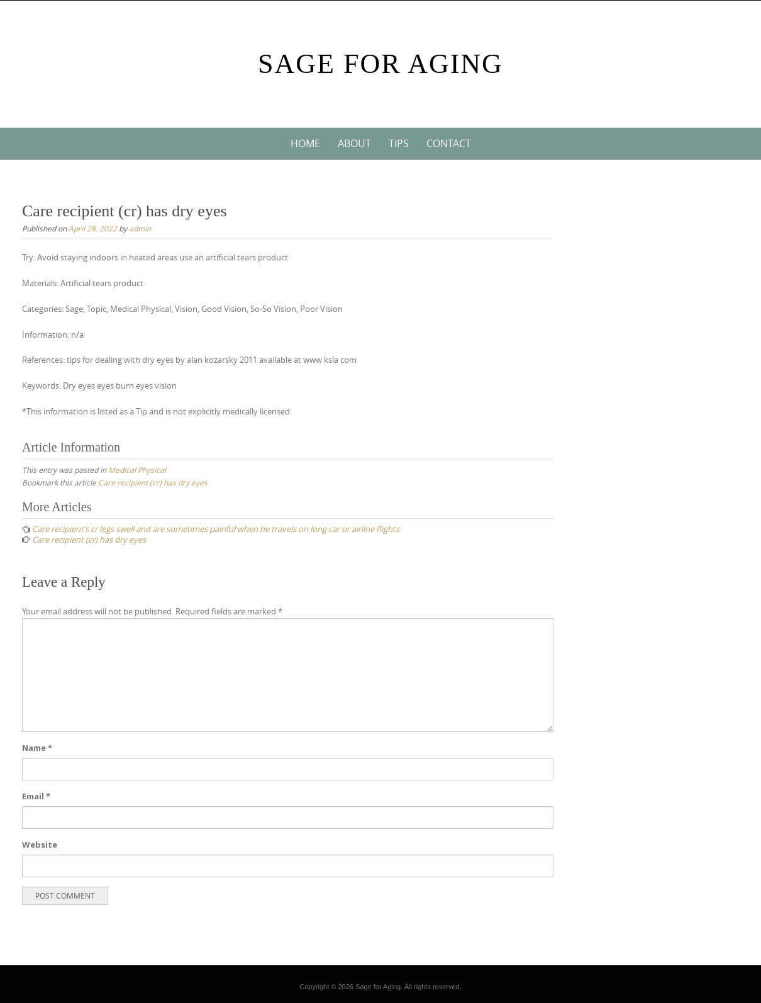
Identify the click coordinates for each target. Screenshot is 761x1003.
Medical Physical (137, 470)
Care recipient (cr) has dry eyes (153, 482)
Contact (448, 143)
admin (140, 228)
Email (36, 796)
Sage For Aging (380, 63)
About (354, 143)
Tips (399, 143)
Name (37, 747)
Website (39, 844)
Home (305, 143)
